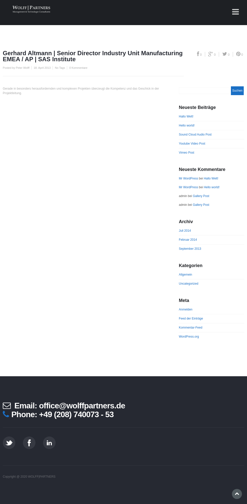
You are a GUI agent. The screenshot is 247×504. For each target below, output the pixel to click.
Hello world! (187, 125)
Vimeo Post (186, 152)
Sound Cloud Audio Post (195, 134)
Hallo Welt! (186, 116)
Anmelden (185, 309)
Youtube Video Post (192, 143)
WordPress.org (189, 336)
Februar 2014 (188, 239)
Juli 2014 (185, 230)
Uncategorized (188, 283)
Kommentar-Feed (190, 327)
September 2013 (190, 248)
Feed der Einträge (191, 318)
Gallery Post (201, 196)
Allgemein (185, 274)
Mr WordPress (188, 178)
